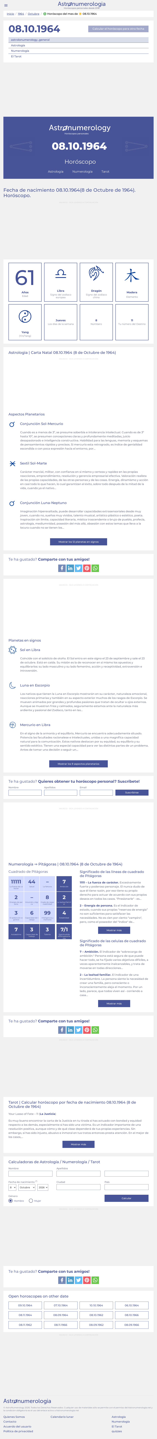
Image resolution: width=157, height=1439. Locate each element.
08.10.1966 (132, 1315)
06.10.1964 (132, 1305)
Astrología (18, 45)
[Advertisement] (78, 89)
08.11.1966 (60, 1325)
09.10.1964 (25, 1305)
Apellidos (50, 787)
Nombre (13, 787)
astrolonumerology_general (30, 39)
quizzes (117, 1432)
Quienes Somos (14, 1417)
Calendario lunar (62, 1417)
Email (83, 787)
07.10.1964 (61, 1305)
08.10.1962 (96, 1315)
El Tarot (16, 56)
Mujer (37, 1200)
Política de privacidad (18, 1432)
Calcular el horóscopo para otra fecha (118, 28)
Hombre (19, 1200)
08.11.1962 (25, 1325)
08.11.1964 (25, 1315)
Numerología (20, 50)
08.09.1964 (60, 1315)
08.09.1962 (96, 1325)
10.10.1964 (96, 1305)
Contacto (9, 1422)
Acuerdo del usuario (17, 1427)
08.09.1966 (131, 1325)
